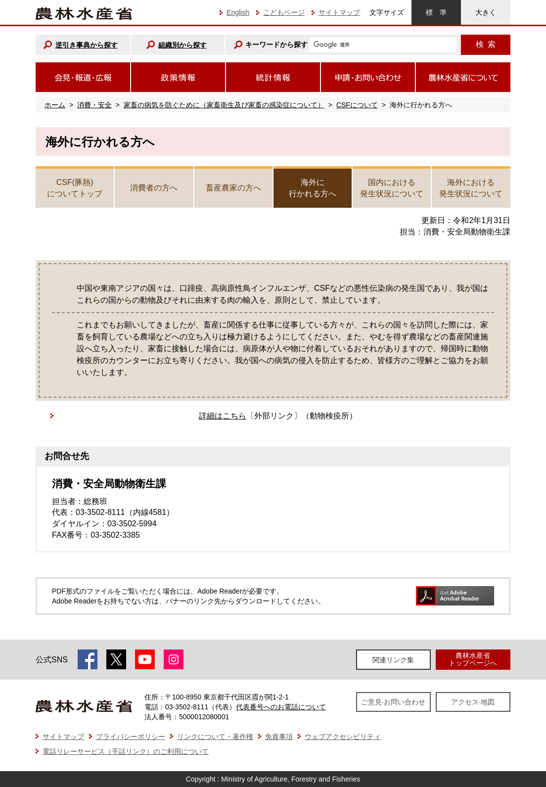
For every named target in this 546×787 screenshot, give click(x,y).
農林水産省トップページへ (473, 659)
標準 (436, 12)
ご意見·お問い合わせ (393, 702)
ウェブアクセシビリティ (343, 737)
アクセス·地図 (473, 702)
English (238, 12)
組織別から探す (182, 45)
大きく (485, 12)
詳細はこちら (222, 416)
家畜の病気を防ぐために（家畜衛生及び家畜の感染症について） (224, 105)
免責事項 (279, 737)
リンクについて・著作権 (215, 737)
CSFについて (357, 105)
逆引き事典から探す (86, 45)
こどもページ (284, 12)
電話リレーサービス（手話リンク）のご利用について (126, 751)
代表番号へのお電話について (281, 707)
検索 (486, 44)
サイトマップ (339, 12)
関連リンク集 (393, 660)
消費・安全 (94, 105)
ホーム (55, 105)
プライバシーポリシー (130, 737)
